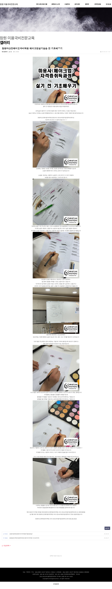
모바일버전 (56, 584)
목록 (107, 528)
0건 (10, 51)
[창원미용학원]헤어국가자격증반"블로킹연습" (21, 534)
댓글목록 (5, 546)
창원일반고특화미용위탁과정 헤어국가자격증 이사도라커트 (24, 538)
